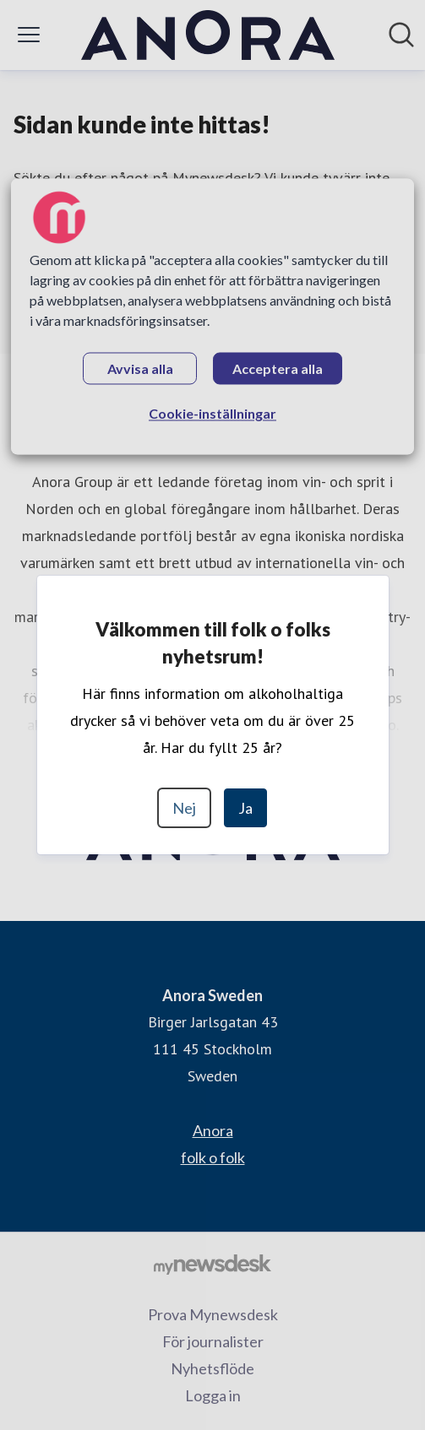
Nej (184, 808)
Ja (245, 808)
